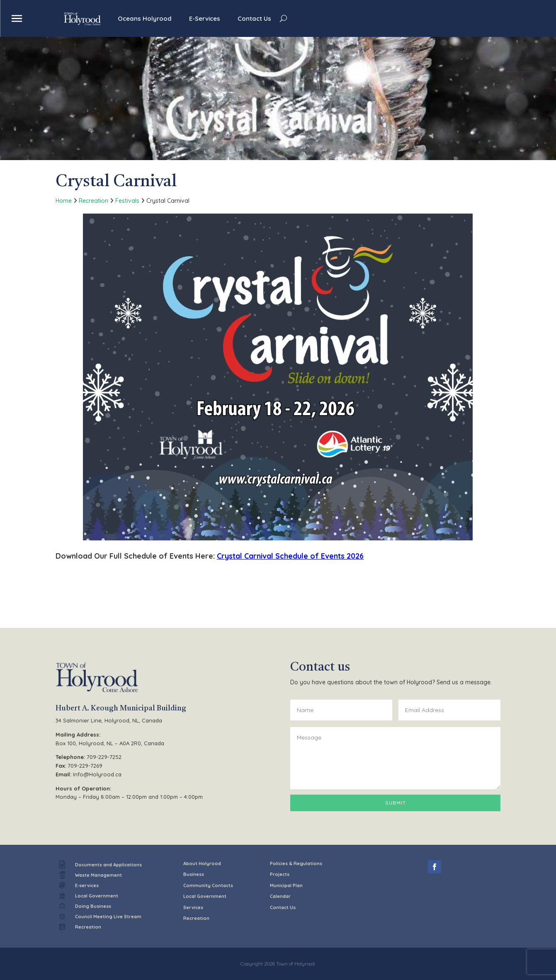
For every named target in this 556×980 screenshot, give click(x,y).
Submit (395, 803)
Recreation (93, 200)
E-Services (204, 18)
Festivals (127, 200)
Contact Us (254, 18)
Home (64, 200)
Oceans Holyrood (145, 18)
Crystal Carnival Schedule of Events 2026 (290, 556)
